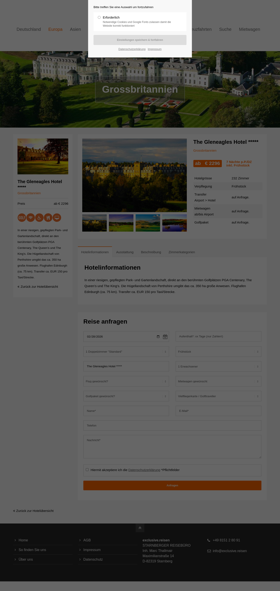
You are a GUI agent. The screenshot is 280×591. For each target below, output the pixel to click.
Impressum (155, 49)
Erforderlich (138, 22)
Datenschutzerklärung (131, 49)
